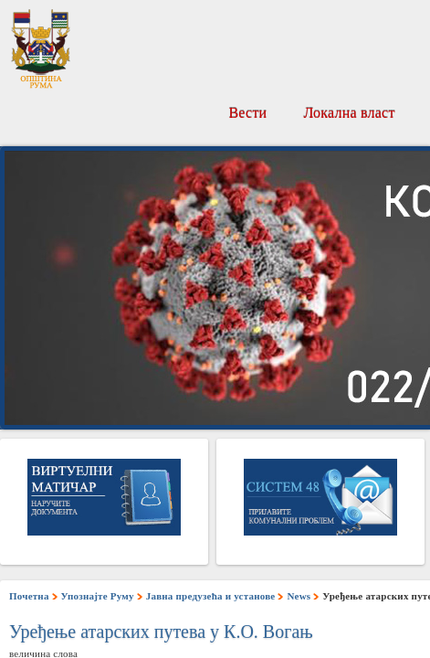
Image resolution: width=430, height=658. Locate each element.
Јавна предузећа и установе (211, 595)
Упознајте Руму (97, 595)
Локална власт (348, 113)
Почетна (29, 595)
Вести (247, 113)
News (298, 595)
